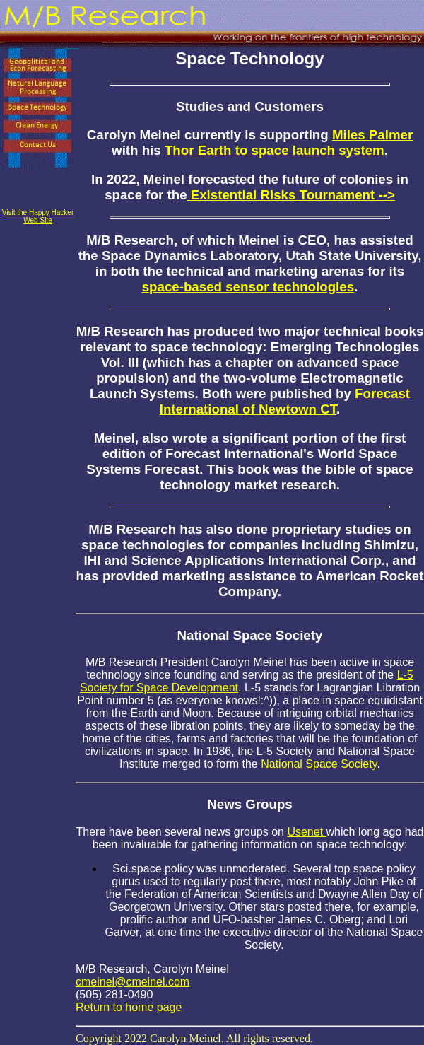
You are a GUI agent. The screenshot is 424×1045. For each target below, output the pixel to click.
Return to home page (129, 1007)
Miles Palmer (372, 134)
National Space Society (319, 764)
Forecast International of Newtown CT (285, 401)
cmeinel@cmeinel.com (132, 982)
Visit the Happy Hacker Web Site (38, 216)
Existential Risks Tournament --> (291, 194)
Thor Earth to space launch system (274, 150)
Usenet (306, 832)
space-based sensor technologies (248, 286)
